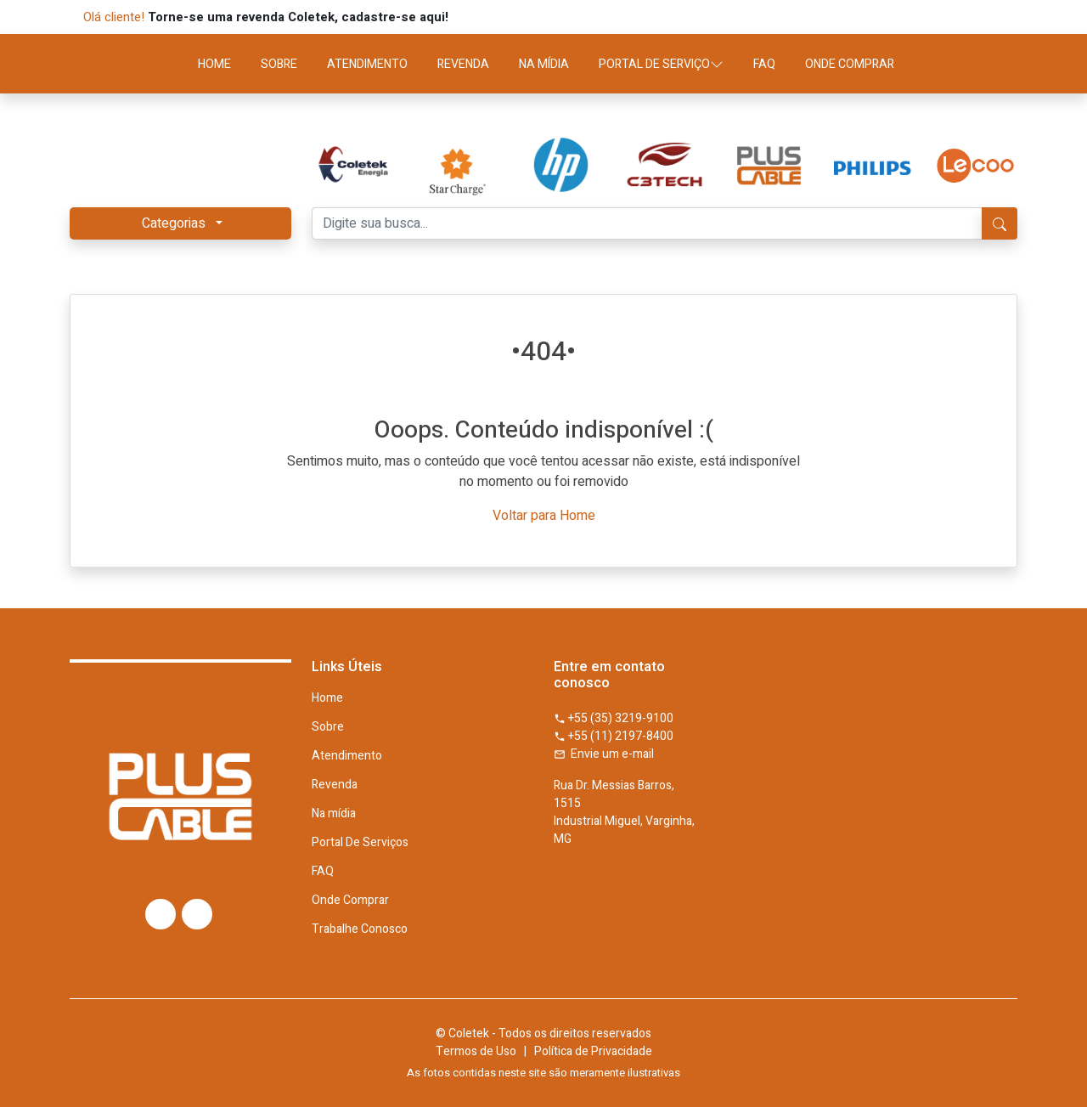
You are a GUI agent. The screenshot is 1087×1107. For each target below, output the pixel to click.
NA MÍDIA (544, 64)
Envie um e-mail (604, 754)
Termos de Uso (476, 1051)
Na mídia (334, 814)
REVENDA (463, 64)
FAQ (764, 64)
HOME (214, 64)
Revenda (335, 785)
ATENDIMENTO (367, 64)
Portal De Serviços (360, 843)
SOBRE (279, 64)
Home (327, 698)
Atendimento (347, 756)
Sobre (328, 727)
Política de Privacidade (593, 1051)
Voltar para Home (544, 515)
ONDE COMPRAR (849, 64)
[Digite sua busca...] (647, 223)
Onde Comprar (350, 900)
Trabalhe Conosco (360, 929)
